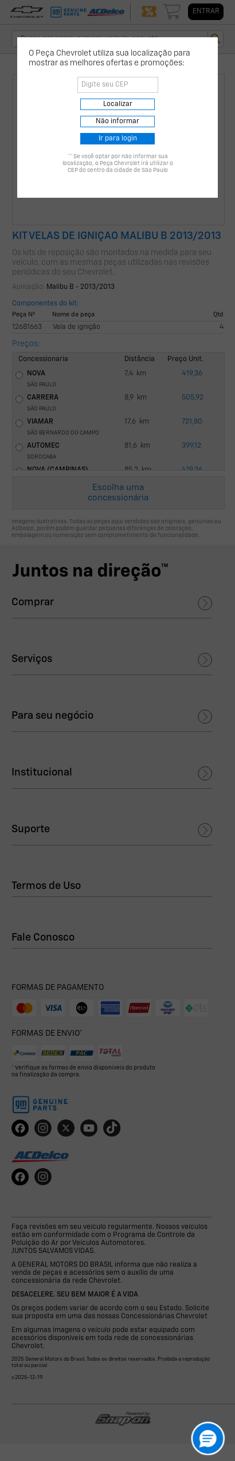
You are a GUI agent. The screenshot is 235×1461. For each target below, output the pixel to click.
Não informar (117, 121)
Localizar (117, 104)
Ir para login (118, 138)
